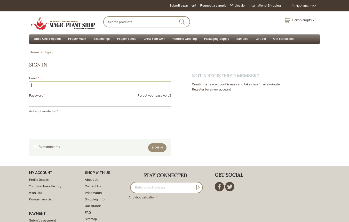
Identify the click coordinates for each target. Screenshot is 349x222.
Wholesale (237, 5)
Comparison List (41, 199)
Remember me (47, 146)
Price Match (93, 193)
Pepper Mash (77, 39)
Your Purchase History (45, 186)
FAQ (88, 212)
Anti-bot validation (42, 111)
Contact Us (93, 186)
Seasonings (101, 39)
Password (36, 95)
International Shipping (264, 5)
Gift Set (261, 39)
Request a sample (213, 5)
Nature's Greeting (185, 39)
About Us (91, 179)
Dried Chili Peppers (47, 39)
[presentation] (66, 123)
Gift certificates (283, 39)
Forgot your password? (154, 95)
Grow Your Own (154, 39)
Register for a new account (211, 89)
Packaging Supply (216, 39)
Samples (242, 39)
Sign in (157, 147)
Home (34, 52)
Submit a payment (182, 5)
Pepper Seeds (126, 39)
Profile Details (39, 179)
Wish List (35, 193)
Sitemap (91, 219)
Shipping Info (94, 199)
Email (33, 78)
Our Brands (93, 206)
